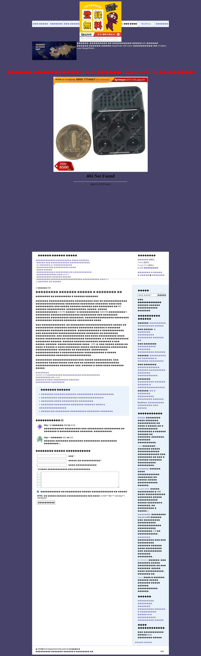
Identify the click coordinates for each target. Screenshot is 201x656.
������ (143, 260)
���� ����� (44, 270)
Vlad (139, 446)
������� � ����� (150, 272)
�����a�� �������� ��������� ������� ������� (77, 411)
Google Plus (143, 265)
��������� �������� (50, 382)
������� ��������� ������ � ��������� (151, 609)
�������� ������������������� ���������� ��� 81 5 (73, 279)
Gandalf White (143, 489)
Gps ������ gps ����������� (54, 265)
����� (143, 290)
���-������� (73, 24)
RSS (162, 652)
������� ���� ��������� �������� (67, 401)
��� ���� (130, 24)
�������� (42, 373)
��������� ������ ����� (54, 277)
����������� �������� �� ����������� (64, 272)
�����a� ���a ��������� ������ (57, 380)
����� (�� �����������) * (85, 461)
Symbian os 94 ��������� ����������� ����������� (68, 375)
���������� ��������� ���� (56, 267)
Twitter (140, 262)
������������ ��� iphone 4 (53, 274)
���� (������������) (82, 465)
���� (141, 418)
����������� (150, 413)
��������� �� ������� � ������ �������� (152, 358)
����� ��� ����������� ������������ (63, 263)
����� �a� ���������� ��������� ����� (151, 617)
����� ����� (143, 642)
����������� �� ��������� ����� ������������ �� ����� (83, 492)
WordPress (146, 24)
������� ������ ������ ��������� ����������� (77, 394)
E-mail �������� (148, 268)
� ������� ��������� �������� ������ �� (151, 334)
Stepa (140, 577)
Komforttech (143, 560)
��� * (71, 456)
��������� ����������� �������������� (72, 398)
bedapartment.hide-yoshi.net (58, 649)
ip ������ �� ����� (49, 282)
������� (158, 275)
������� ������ (127, 502)
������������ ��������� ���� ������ (62, 260)
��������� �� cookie (48, 377)
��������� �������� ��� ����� (151, 405)
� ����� (143, 275)
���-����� (40, 24)
